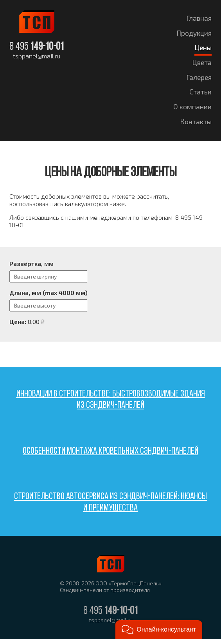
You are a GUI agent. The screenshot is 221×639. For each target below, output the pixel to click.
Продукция (194, 33)
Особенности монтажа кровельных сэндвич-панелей (110, 451)
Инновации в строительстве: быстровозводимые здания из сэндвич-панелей (110, 399)
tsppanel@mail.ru (36, 56)
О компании (192, 106)
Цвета (202, 62)
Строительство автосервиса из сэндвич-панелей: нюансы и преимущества (110, 502)
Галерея (199, 77)
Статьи (200, 91)
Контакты (196, 121)
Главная (199, 18)
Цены (203, 47)
